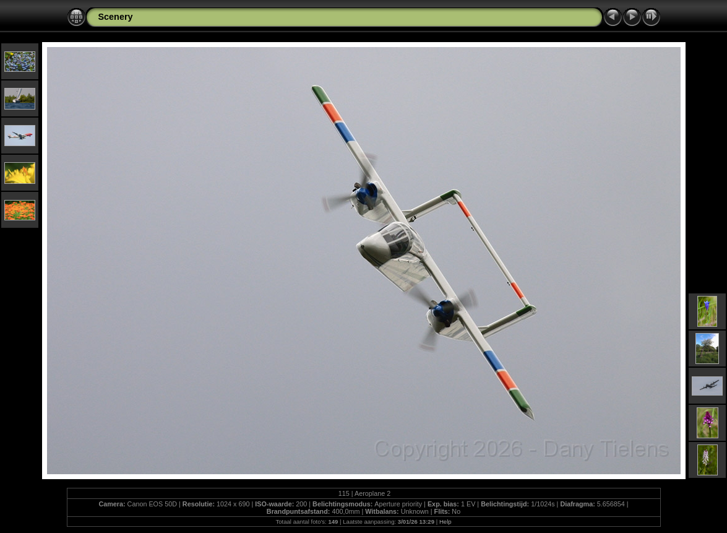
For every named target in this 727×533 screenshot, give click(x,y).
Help (445, 521)
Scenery (115, 17)
